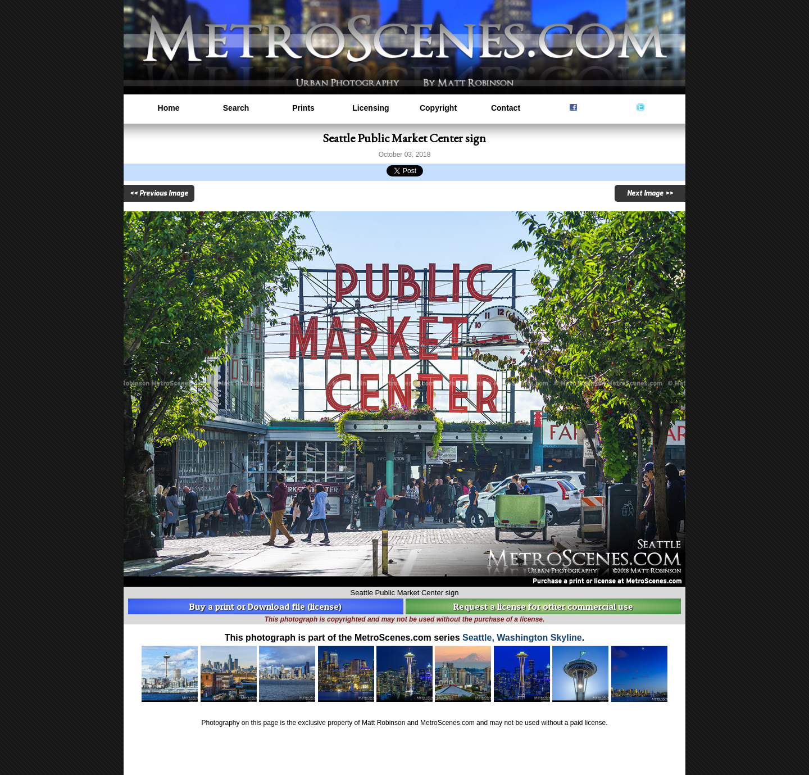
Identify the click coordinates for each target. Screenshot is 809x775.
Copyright (438, 107)
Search (236, 107)
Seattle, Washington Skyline (522, 637)
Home (169, 107)
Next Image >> (650, 193)
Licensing (370, 107)
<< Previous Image (159, 193)
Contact (505, 107)
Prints (303, 107)
